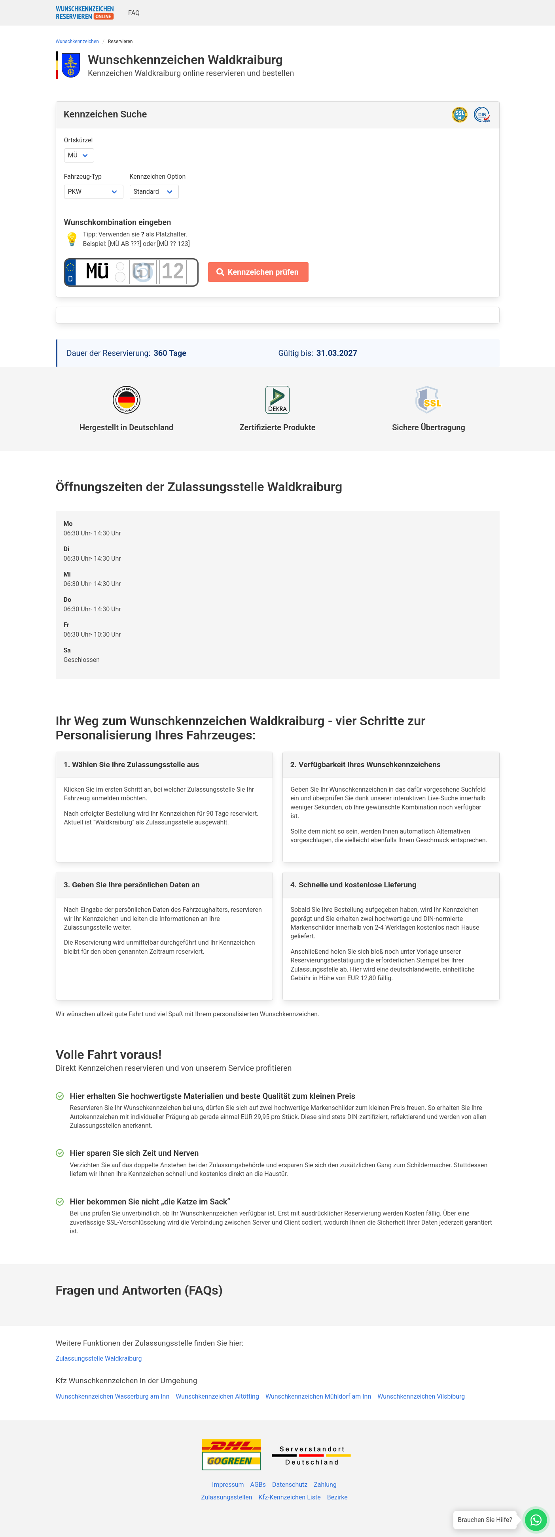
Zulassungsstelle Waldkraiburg (99, 1358)
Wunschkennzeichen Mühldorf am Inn (318, 1396)
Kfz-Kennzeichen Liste (290, 1497)
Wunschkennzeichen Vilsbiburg (421, 1396)
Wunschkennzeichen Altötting (217, 1396)
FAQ (134, 13)
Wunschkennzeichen (77, 41)
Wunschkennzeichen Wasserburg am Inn (113, 1396)
